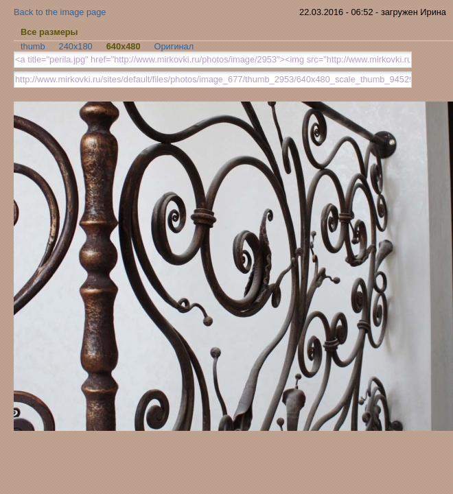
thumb (33, 46)
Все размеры (49, 32)
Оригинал (174, 46)
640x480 (123, 46)
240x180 (76, 46)
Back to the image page (60, 12)
